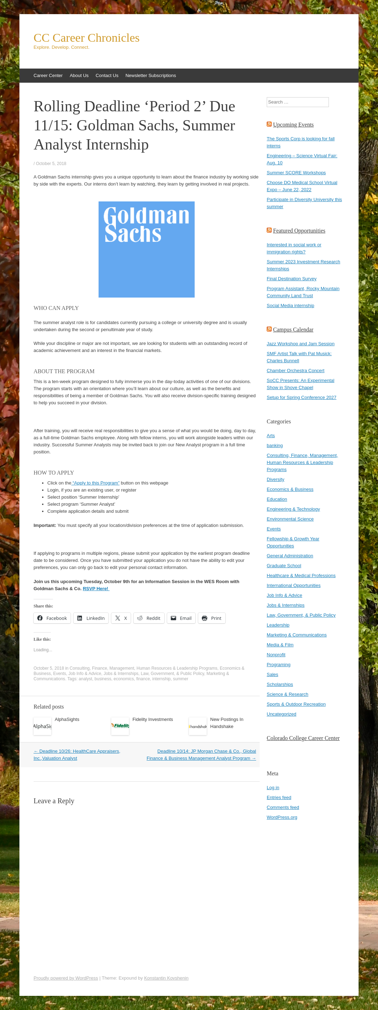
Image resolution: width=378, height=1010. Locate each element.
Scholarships (280, 684)
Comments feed (283, 807)
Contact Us (107, 75)
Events (59, 673)
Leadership (278, 625)
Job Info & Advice (85, 673)
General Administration (290, 555)
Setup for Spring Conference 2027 (301, 397)
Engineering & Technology (293, 509)
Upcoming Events (293, 125)
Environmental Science (290, 519)
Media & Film (280, 644)
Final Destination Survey (292, 278)
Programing (278, 664)
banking (275, 445)
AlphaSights (67, 719)
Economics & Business (290, 489)
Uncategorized (281, 714)
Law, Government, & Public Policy (172, 673)
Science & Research (287, 694)
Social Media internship (290, 305)
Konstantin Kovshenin (166, 978)
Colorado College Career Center (303, 738)
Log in (273, 787)
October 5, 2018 (51, 163)
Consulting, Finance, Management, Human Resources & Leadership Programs (143, 668)
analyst (85, 678)
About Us (79, 75)
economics (124, 678)
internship (161, 678)
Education (277, 499)
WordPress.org (282, 817)
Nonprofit (276, 654)
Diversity (275, 479)
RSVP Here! (96, 588)
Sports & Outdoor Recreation (296, 704)
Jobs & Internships (121, 673)
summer (180, 678)
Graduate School (284, 565)
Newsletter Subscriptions (150, 75)
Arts (271, 435)
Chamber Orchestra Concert (295, 370)
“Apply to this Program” (95, 483)
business (103, 678)
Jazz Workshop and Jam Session (301, 343)
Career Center (48, 75)
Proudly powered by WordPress (66, 978)
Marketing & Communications (297, 635)
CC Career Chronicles (87, 38)
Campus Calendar (293, 330)
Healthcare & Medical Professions (301, 575)
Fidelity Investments (152, 719)
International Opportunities (293, 585)
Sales (272, 674)
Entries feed (279, 797)
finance (143, 678)
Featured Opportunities (299, 231)
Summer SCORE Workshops (296, 172)
